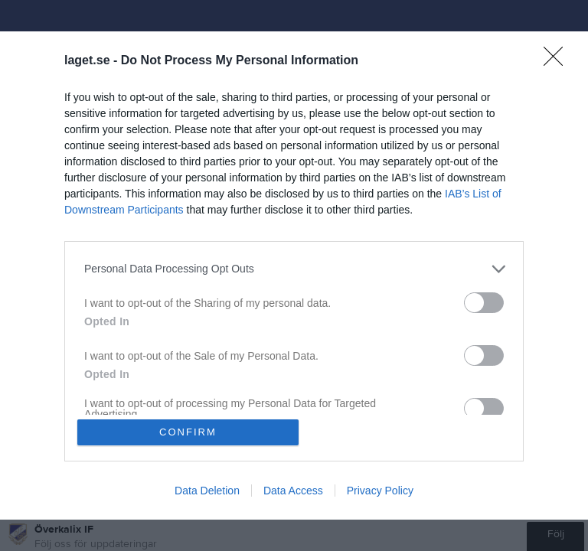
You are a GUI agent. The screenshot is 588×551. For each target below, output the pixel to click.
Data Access (293, 491)
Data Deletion (207, 491)
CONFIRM (188, 432)
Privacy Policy (380, 491)
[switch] (484, 302)
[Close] (558, 60)
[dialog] (294, 275)
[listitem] (294, 268)
